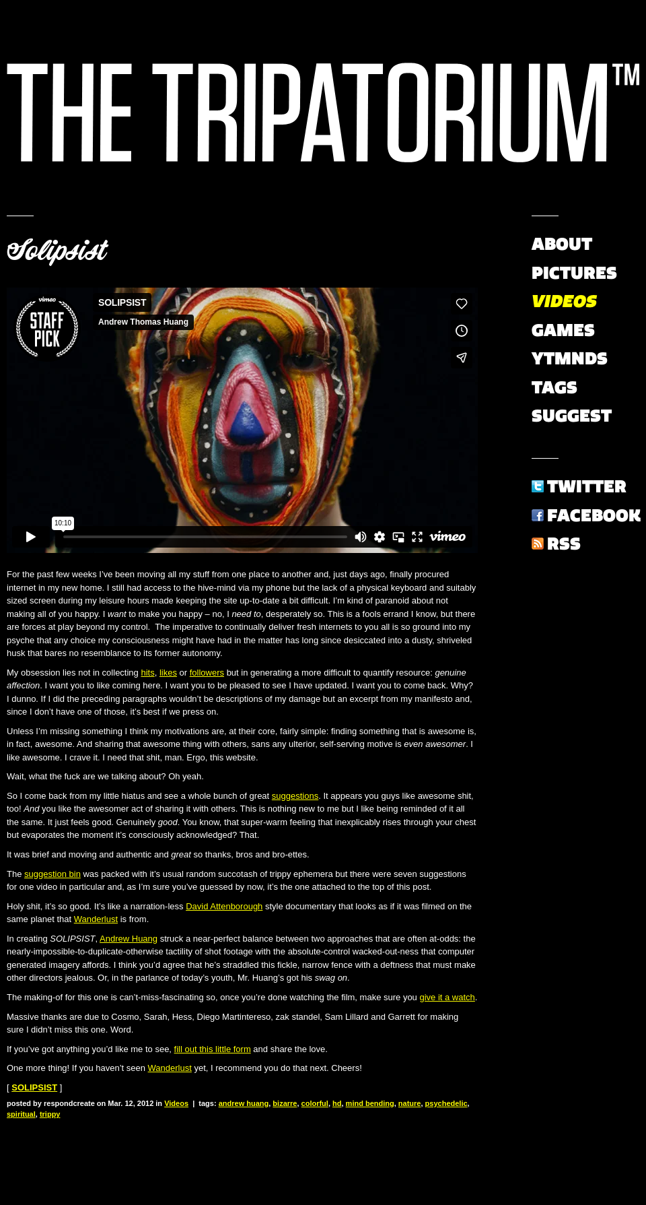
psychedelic (446, 1103)
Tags (554, 387)
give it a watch (446, 997)
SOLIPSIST (34, 1087)
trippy (50, 1114)
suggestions (295, 796)
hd (336, 1103)
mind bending (370, 1103)
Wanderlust (96, 919)
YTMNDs (570, 358)
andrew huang (244, 1103)
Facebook (594, 515)
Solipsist (56, 250)
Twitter (586, 486)
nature (409, 1103)
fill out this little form (212, 1049)
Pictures (574, 273)
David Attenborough (224, 906)
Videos (176, 1103)
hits (147, 672)
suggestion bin (52, 874)
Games (563, 330)
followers (207, 672)
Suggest (572, 415)
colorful (314, 1103)
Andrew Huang (128, 939)
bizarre (285, 1103)
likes (168, 672)
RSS (564, 543)
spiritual (21, 1114)
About (562, 244)
